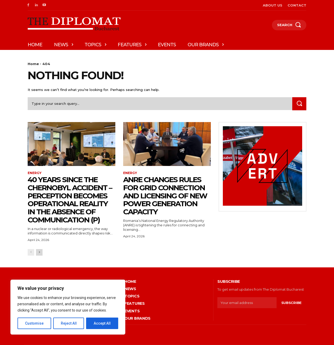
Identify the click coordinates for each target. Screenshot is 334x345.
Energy (34, 173)
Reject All (69, 323)
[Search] (299, 103)
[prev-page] (31, 252)
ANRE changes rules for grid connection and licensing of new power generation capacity (165, 195)
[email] (247, 302)
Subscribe (291, 303)
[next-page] (39, 252)
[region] (67, 307)
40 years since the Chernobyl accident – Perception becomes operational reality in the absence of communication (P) (70, 199)
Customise (34, 323)
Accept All (102, 323)
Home (33, 64)
